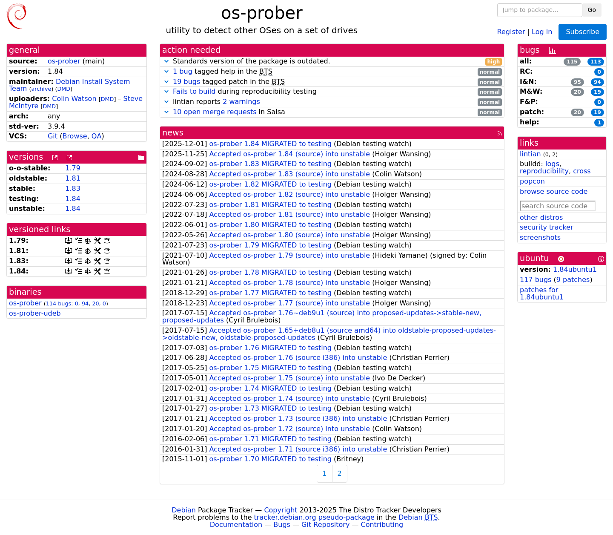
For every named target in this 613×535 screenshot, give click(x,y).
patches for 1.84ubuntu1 (542, 293)
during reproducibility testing (332, 91)
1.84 (72, 199)
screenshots (540, 237)
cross (581, 171)
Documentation (236, 525)
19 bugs (186, 82)
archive (41, 89)
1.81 (72, 178)
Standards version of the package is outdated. (332, 61)
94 (85, 303)
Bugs (281, 525)
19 (597, 92)
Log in (542, 31)
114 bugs (59, 303)
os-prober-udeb (35, 313)
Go (592, 9)
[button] (166, 61)
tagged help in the (332, 71)
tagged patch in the (332, 82)
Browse (74, 136)
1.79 (72, 168)
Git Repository (325, 525)
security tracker (546, 227)
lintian (530, 154)
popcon (532, 181)
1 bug (182, 71)
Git (52, 136)
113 (595, 62)
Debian (184, 510)
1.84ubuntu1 (575, 269)
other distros (541, 217)
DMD (63, 89)
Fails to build (194, 91)
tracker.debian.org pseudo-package (314, 517)
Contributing (382, 525)
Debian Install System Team (69, 85)
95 (577, 82)
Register (511, 31)
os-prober (64, 61)
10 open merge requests (214, 112)
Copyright (280, 510)
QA (97, 136)
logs (552, 164)
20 (95, 303)
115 (572, 62)
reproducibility (544, 171)
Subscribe (582, 32)
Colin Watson (74, 99)
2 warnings (241, 102)
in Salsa (332, 112)
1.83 (72, 188)
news (172, 133)
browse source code (553, 191)
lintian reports (332, 102)
